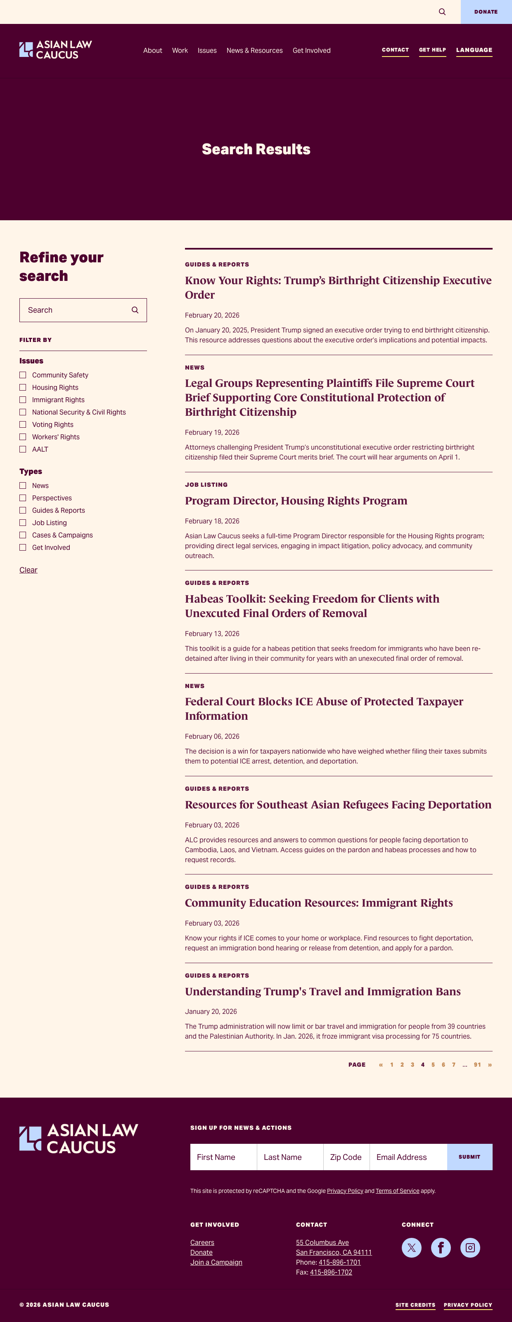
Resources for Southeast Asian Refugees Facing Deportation (338, 805)
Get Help (432, 50)
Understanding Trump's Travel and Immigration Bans (323, 991)
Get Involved (312, 50)
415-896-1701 (340, 1262)
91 (477, 1064)
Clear (28, 570)
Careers (202, 1242)
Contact (395, 50)
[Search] (442, 12)
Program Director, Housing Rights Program (296, 501)
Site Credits (416, 1305)
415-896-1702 (331, 1272)
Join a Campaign (216, 1262)
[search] (132, 310)
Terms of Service (398, 1191)
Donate (486, 12)
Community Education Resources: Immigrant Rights (319, 903)
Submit (470, 1157)
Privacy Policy (345, 1191)
